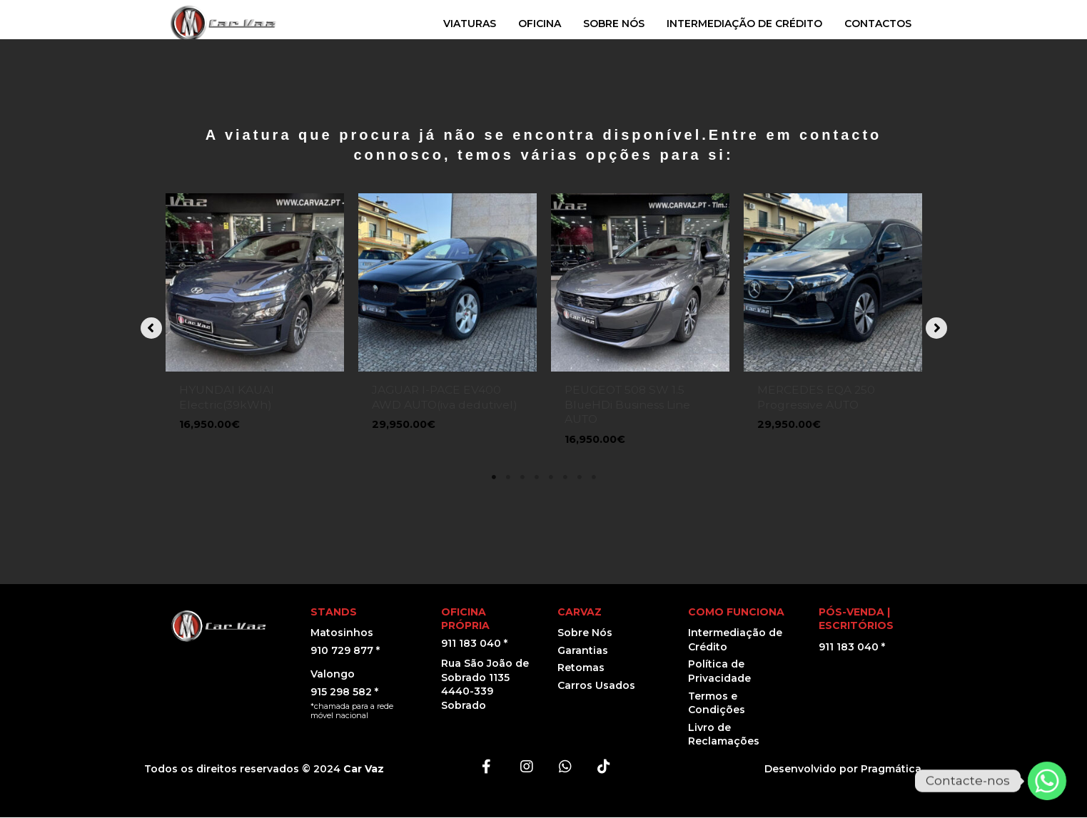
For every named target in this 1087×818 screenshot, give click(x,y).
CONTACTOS (877, 23)
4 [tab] (537, 478)
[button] (151, 328)
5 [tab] (551, 478)
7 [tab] (579, 478)
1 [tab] (494, 478)
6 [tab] (565, 478)
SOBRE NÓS (613, 23)
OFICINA (539, 23)
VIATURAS (469, 23)
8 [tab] (594, 478)
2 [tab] (508, 478)
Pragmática (891, 769)
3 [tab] (522, 478)
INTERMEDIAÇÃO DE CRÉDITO (744, 23)
